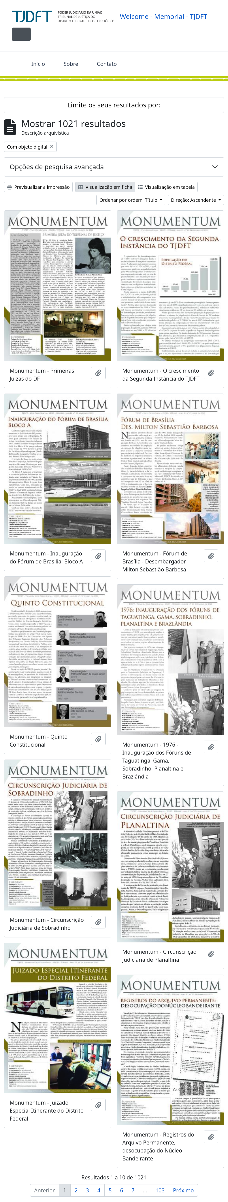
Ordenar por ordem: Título (128, 200)
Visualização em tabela (166, 187)
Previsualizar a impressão (38, 187)
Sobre (71, 63)
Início (38, 63)
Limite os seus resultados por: (114, 104)
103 (159, 1190)
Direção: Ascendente (194, 200)
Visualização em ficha (105, 187)
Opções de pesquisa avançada (57, 166)
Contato (107, 63)
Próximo (183, 1190)
